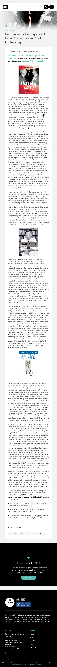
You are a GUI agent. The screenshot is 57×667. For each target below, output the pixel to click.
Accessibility (27, 659)
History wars (25, 534)
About (32, 637)
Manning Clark (38, 534)
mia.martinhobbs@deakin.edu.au (16, 649)
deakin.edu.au (12, 1)
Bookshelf (13, 534)
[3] (18, 431)
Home (7, 30)
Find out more (27, 578)
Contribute (33, 647)
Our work (13, 30)
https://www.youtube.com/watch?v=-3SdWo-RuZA (25, 497)
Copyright (13, 659)
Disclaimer (19, 659)
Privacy (7, 659)
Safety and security (36, 659)
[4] (16, 437)
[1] (43, 115)
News (32, 644)
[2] (29, 128)
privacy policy (26, 665)
